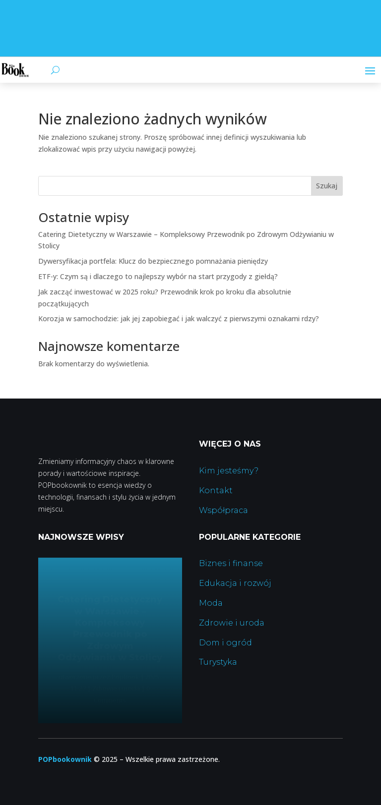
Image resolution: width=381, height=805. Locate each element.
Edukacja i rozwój (235, 583)
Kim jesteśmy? (228, 470)
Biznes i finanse (231, 563)
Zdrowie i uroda (231, 623)
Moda (211, 603)
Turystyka (218, 662)
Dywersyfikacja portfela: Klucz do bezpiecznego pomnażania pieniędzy (153, 261)
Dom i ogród (225, 642)
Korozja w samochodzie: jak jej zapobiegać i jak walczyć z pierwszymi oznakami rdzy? (178, 318)
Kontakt (216, 490)
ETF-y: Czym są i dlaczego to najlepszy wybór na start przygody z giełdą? (158, 276)
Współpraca (223, 510)
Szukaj (326, 185)
